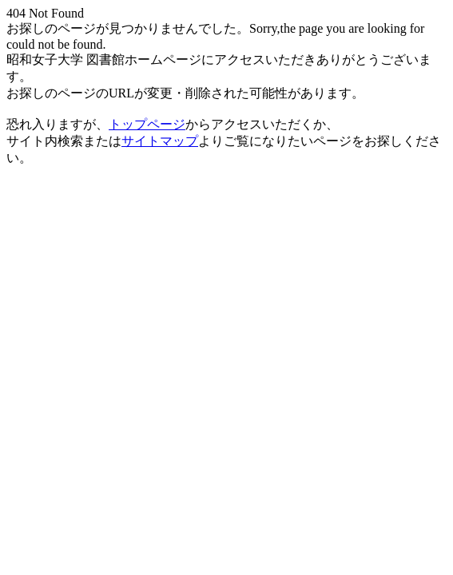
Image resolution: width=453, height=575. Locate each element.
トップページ (147, 124)
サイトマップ (159, 141)
